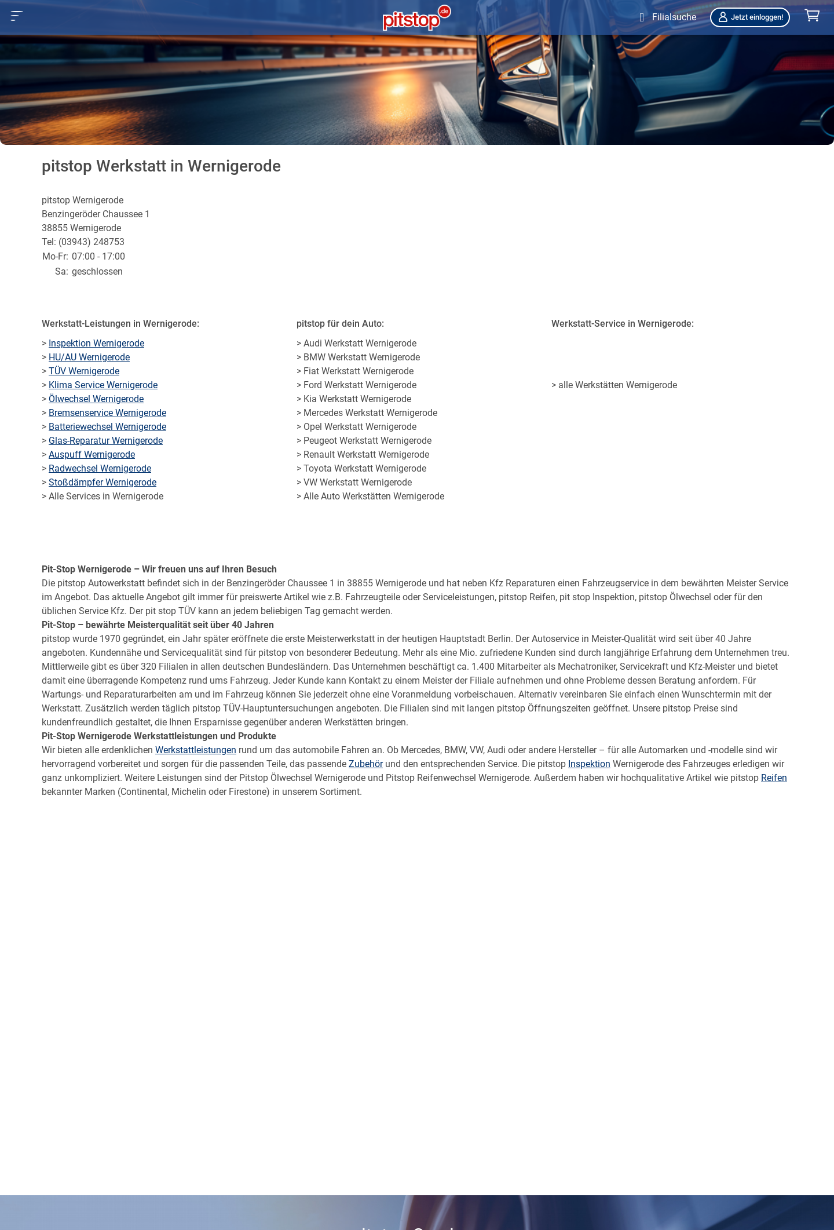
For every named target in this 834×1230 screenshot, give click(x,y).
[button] (17, 16)
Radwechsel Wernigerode (100, 468)
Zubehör (366, 763)
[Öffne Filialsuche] (665, 17)
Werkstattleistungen (195, 749)
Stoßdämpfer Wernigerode (102, 482)
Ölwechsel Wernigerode (96, 398)
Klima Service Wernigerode (103, 384)
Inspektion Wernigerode (96, 343)
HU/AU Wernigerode (89, 357)
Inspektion (589, 763)
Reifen (774, 777)
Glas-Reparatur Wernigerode (106, 440)
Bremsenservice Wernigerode (107, 412)
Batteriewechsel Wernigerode (107, 426)
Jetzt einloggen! (750, 17)
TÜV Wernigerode (84, 371)
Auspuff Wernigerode (92, 454)
